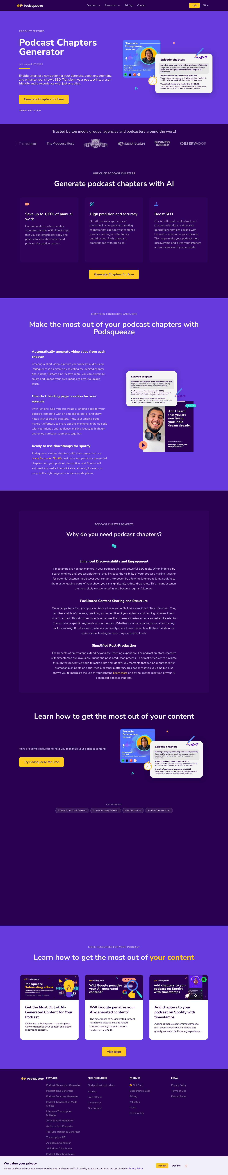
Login (194, 5)
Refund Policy (179, 1085)
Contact (141, 5)
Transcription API (56, 1125)
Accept (162, 1165)
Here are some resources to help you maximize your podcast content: (62, 749)
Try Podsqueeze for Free (41, 762)
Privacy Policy (178, 1073)
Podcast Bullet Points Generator (72, 810)
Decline (176, 1165)
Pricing (128, 5)
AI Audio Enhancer (56, 1148)
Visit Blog (114, 1040)
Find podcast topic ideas (101, 1073)
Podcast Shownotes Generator (63, 1073)
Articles (92, 1080)
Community (94, 1091)
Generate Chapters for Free (44, 99)
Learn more (120, 673)
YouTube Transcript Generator (63, 1120)
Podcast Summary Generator (106, 810)
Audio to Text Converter (59, 1114)
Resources (112, 5)
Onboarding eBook (140, 1079)
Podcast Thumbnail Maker (60, 1142)
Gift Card (136, 1073)
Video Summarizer (133, 810)
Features (93, 5)
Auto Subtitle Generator (60, 1109)
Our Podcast (95, 1096)
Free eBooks (95, 1085)
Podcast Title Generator (59, 1079)
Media (133, 1096)
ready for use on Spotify (47, 458)
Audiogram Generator (58, 1131)
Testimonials (137, 1101)
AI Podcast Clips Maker (59, 1137)
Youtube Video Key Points (158, 810)
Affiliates (135, 1090)
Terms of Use (178, 1079)
